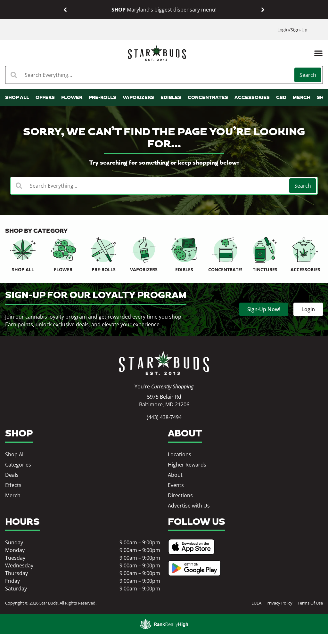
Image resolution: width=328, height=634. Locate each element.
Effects (13, 485)
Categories (18, 464)
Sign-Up (299, 30)
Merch (12, 495)
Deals (12, 474)
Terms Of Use (310, 603)
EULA (256, 603)
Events (176, 485)
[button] (65, 9)
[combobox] (150, 75)
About (175, 474)
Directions (180, 495)
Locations (179, 454)
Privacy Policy (279, 603)
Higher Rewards (187, 464)
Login (283, 30)
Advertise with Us (189, 505)
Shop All (15, 454)
